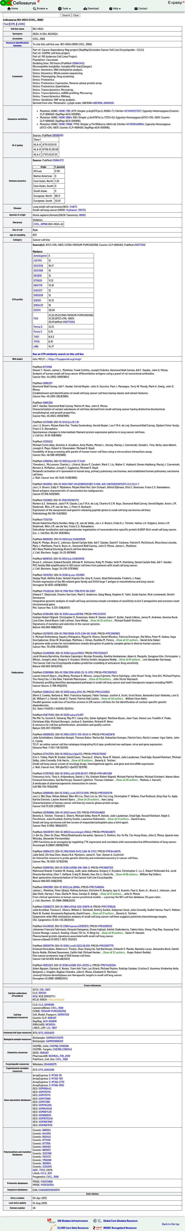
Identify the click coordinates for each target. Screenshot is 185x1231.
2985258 (48, 402)
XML (13, 23)
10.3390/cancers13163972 (74, 926)
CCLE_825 (46, 1173)
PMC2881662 (113, 633)
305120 (42, 992)
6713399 (47, 366)
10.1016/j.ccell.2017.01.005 (74, 792)
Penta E (38, 331)
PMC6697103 (106, 867)
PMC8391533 (105, 926)
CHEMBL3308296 (59, 1046)
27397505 (48, 773)
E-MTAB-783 (56, 1078)
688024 (46, 1130)
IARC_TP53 (39, 1170)
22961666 (48, 672)
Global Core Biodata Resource (120, 1220)
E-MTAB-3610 (56, 1085)
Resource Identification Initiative (17, 44)
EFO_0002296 (46, 1069)
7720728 (47, 519)
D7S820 (38, 280)
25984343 (77, 63)
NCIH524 (50, 1024)
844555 (46, 1133)
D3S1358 (38, 270)
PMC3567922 (110, 672)
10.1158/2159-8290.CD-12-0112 (76, 672)
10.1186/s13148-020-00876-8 (76, 906)
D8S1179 (38, 285)
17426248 (48, 591)
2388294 (48, 461)
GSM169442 (45, 1088)
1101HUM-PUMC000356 (53, 1011)
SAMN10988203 (54, 1041)
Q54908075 (50, 1064)
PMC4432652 (102, 691)
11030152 (48, 574)
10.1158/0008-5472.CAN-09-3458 (77, 633)
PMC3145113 (99, 614)
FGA (36, 318)
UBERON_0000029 (103, 102)
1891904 (46, 1163)
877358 (46, 1143)
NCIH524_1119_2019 (59, 1055)
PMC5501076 (105, 792)
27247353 (48, 753)
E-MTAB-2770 (56, 1081)
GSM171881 (44, 1101)
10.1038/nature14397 (72, 714)
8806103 (47, 558)
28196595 (48, 792)
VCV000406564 (135, 124)
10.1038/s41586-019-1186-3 (75, 867)
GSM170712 (45, 1095)
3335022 (48, 441)
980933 (46, 1149)
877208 (46, 1140)
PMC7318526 (108, 906)
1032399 (47, 1153)
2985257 (47, 383)
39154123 (48, 965)
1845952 (47, 484)
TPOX (37, 341)
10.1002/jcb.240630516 (71, 558)
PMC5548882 (97, 812)
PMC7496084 (97, 887)
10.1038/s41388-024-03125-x (75, 965)
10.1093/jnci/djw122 (71, 753)
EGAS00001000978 (49, 1189)
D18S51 (37, 300)
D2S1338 (38, 265)
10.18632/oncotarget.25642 (76, 832)
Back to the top (170, 1224)
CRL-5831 (45, 989)
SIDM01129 (63, 1014)
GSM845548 (45, 1108)
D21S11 (37, 310)
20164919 (48, 614)
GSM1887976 (45, 1125)
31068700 (48, 867)
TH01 (36, 336)
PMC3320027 (100, 653)
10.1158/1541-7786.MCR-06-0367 (77, 591)
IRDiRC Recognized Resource (120, 1227)
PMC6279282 (99, 753)
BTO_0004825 (46, 1032)
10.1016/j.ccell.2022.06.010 (75, 945)
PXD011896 (47, 1181)
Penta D (38, 326)
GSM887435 (45, 1111)
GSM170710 (45, 1091)
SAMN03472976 (54, 1037)
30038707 (48, 832)
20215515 (48, 633)
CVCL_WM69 (41, 224)
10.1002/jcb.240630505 (72, 539)
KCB (35, 996)
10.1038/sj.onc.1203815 (71, 574)
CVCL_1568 (57, 1007)
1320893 (47, 500)
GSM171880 (45, 1098)
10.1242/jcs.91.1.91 (69, 422)
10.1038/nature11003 (72, 653)
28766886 (48, 812)
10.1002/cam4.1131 (70, 812)
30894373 (58, 160)
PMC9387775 (107, 945)
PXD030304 (47, 1184)
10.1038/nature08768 (71, 614)
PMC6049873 (108, 832)
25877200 (139, 244)
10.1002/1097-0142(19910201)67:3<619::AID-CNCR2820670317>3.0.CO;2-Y (99, 484)
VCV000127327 (133, 110)
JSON (21, 23)
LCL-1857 (52, 1027)
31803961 (48, 887)
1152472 (46, 1156)
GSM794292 (45, 1105)
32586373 (48, 906)
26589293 (57, 135)
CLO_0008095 (46, 1004)
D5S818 (38, 275)
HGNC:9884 (65, 117)
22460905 (48, 653)
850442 (46, 1136)
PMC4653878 (107, 734)
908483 (52, 1017)
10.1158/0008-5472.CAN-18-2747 (78, 851)
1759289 (46, 1160)
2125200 (47, 1166)
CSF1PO (38, 260)
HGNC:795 (64, 110)
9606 (82, 215)
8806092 (48, 539)
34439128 (48, 926)
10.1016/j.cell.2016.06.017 (74, 773)
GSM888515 (45, 1115)
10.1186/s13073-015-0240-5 (75, 734)
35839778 (48, 945)
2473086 (48, 422)
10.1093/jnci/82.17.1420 (72, 461)
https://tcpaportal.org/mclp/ (64, 359)
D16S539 (38, 295)
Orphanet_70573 (75, 209)
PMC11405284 (108, 965)
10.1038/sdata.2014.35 (73, 691)
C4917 (73, 206)
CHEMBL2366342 (62, 1049)
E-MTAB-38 (55, 1075)
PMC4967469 (104, 773)
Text (6, 23)
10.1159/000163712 (69, 500)
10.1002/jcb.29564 (69, 887)
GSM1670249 (46, 1118)
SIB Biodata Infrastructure (72, 1220)
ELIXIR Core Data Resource (73, 1227)
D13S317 (38, 290)
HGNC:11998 (65, 124)
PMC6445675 (113, 851)
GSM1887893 (45, 1121)
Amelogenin (40, 255)
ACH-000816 (50, 1021)
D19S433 (38, 305)
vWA (36, 346)
